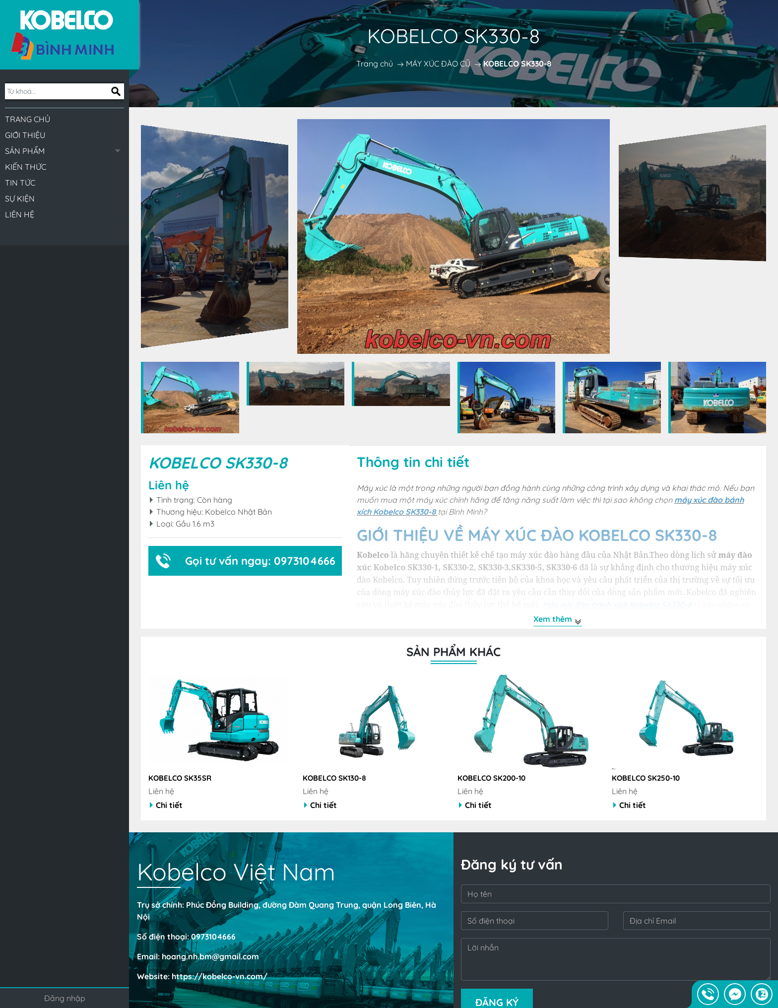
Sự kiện (20, 198)
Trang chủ (27, 119)
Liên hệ (19, 214)
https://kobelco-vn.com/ (219, 976)
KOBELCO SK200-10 (491, 778)
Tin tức (20, 183)
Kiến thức (25, 167)
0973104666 (213, 936)
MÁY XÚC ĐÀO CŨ (438, 63)
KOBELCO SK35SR (179, 778)
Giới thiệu (25, 135)
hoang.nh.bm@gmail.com (210, 956)
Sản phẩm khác (453, 651)
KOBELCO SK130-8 (334, 778)
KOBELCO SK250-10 (646, 778)
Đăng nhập (64, 998)
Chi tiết (166, 805)
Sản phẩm (25, 151)
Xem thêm (557, 620)
